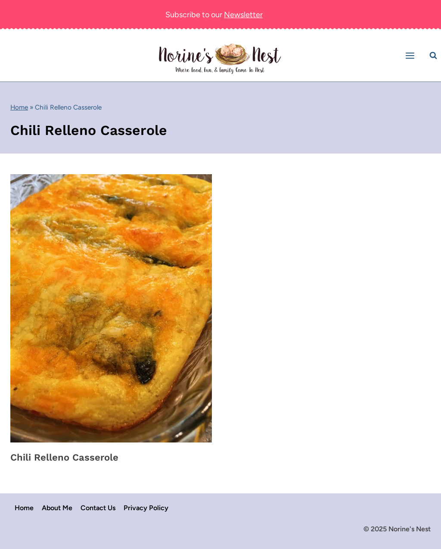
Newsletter (243, 14)
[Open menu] (411, 55)
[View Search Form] (433, 55)
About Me (57, 508)
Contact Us (98, 508)
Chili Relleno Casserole (64, 457)
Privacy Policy (146, 508)
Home (19, 107)
